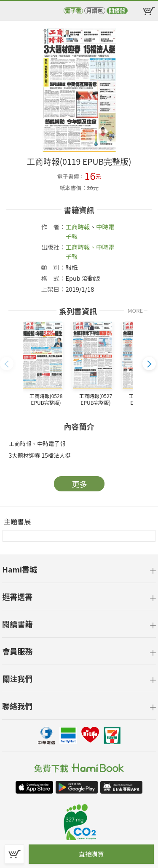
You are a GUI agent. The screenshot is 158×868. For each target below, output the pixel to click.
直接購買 (91, 854)
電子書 (73, 10)
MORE (135, 310)
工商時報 (78, 226)
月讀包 (94, 10)
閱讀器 (117, 10)
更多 (79, 483)
